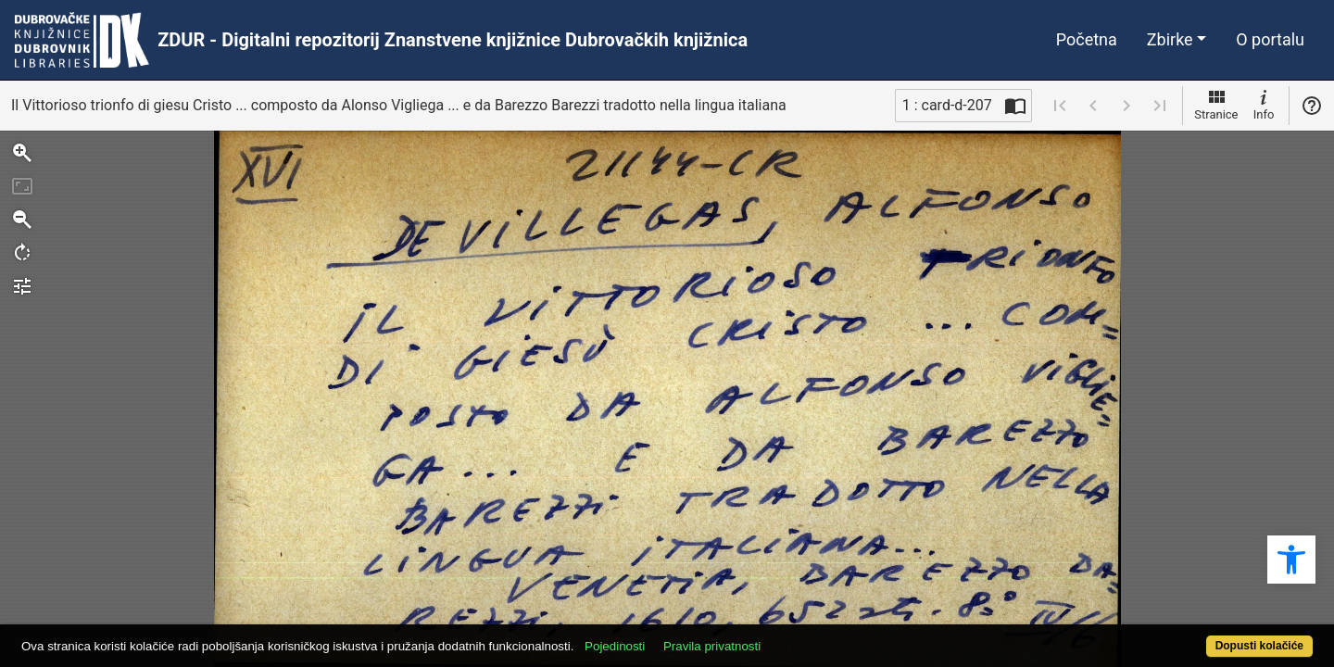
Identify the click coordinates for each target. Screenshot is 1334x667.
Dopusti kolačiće (1188, 636)
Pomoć (1312, 105)
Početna (1086, 39)
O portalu (1270, 39)
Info (1263, 103)
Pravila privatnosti (778, 636)
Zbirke (1170, 39)
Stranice (1216, 103)
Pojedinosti (681, 636)
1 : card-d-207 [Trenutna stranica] (947, 105)
